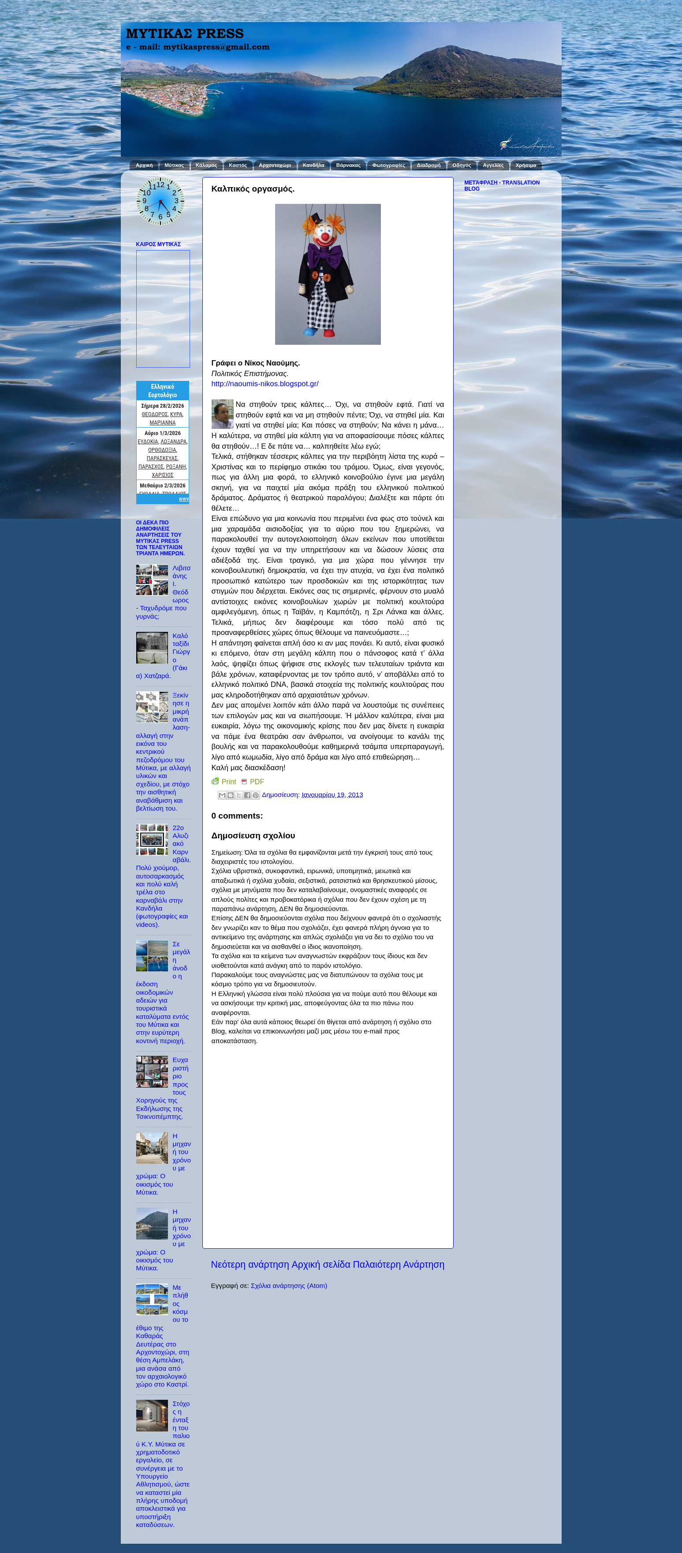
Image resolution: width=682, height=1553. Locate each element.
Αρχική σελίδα (320, 1264)
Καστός (238, 165)
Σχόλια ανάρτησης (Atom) (289, 1285)
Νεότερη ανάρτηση (250, 1264)
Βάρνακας (348, 165)
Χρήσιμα (526, 165)
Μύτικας (174, 165)
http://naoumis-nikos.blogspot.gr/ (265, 384)
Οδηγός (461, 165)
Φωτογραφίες (389, 165)
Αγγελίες (493, 165)
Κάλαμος (206, 165)
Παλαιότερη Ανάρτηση (398, 1264)
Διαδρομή (429, 165)
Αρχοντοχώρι (275, 165)
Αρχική (144, 165)
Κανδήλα (313, 165)
